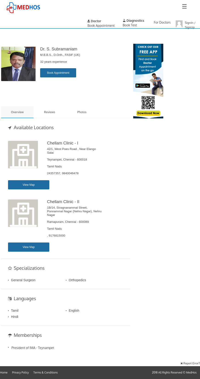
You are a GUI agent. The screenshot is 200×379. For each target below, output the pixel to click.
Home (4, 372)
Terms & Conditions (45, 372)
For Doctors (162, 22)
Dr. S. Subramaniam (58, 49)
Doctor (94, 21)
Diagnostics (133, 20)
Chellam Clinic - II (63, 201)
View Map (29, 184)
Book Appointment (58, 72)
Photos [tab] (81, 112)
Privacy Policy (20, 372)
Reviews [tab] (49, 112)
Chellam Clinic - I (62, 143)
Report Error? (190, 363)
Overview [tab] (17, 112)
